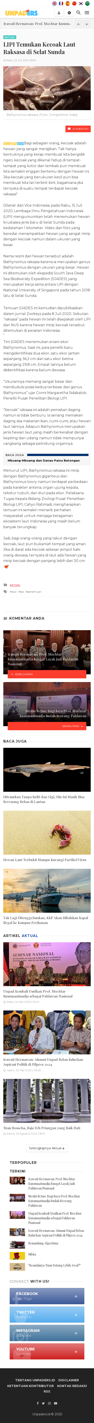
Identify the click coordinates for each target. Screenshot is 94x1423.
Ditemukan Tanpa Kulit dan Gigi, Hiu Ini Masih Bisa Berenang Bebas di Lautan (43, 799)
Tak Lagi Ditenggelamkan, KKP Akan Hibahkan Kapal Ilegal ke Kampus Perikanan (45, 920)
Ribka (32, 1254)
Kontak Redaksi (72, 1386)
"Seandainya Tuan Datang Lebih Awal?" (54, 1265)
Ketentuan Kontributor (30, 1386)
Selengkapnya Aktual (47, 1148)
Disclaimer (68, 1380)
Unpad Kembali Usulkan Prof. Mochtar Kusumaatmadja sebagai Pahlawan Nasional (37, 993)
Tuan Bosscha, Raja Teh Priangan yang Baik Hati (41, 1127)
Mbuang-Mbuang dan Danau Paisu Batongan (44, 460)
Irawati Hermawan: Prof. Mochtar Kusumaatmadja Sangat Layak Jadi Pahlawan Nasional (51, 1183)
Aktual (10, 37)
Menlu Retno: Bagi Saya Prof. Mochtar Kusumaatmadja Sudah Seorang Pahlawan (54, 1201)
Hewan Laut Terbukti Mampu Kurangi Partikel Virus (44, 859)
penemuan (34, 591)
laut (14, 591)
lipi (22, 591)
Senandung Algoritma (43, 1243)
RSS (47, 1391)
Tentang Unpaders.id (35, 1380)
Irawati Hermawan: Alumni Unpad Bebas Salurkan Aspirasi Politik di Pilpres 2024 (43, 1062)
